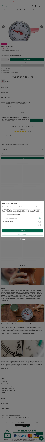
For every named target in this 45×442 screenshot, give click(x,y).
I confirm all (22, 230)
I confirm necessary (22, 234)
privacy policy (6, 209)
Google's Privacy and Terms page (13, 214)
